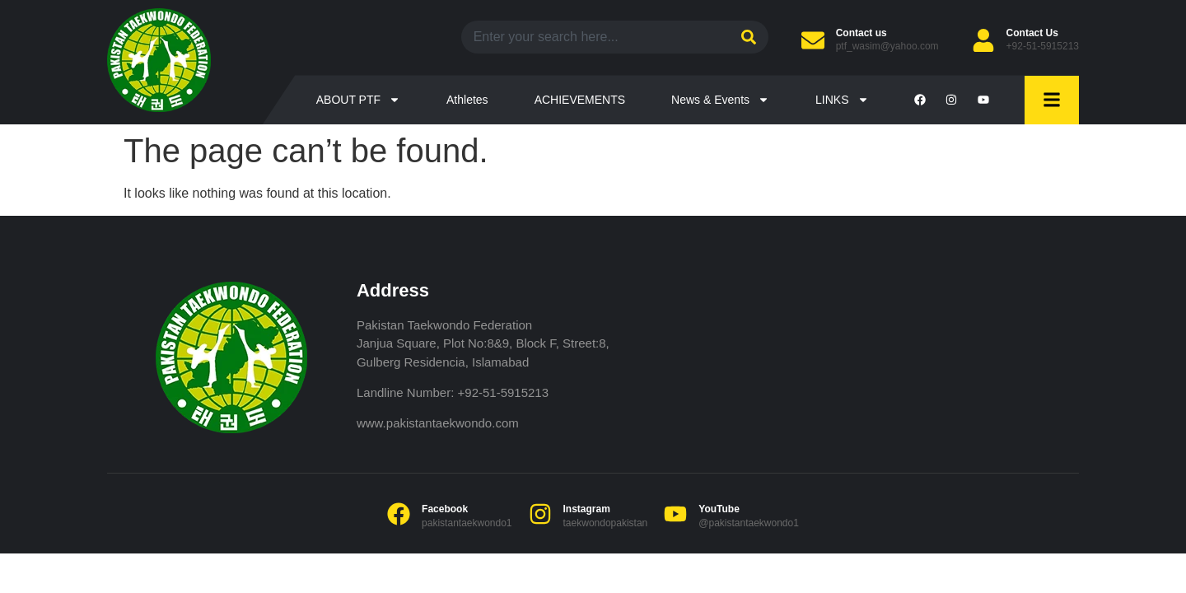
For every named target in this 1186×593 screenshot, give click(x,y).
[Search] (746, 37)
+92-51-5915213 (1042, 46)
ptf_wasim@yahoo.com (887, 46)
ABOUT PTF (358, 100)
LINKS (841, 100)
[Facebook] (398, 513)
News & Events (720, 100)
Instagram (586, 509)
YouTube (719, 509)
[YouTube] (675, 513)
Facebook (445, 509)
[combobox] (593, 37)
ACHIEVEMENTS (580, 99)
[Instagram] (540, 513)
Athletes (467, 99)
